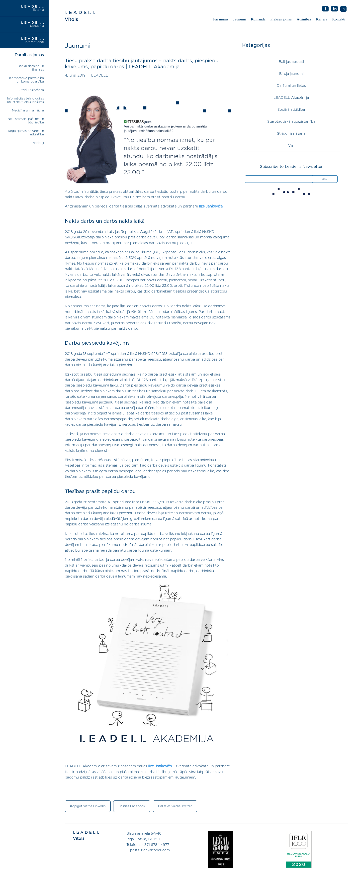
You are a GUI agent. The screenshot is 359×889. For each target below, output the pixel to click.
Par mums (220, 19)
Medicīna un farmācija (28, 110)
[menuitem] (343, 9)
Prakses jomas (281, 19)
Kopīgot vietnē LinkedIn (87, 806)
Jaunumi (239, 19)
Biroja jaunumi (291, 74)
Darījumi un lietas (291, 86)
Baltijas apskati (291, 62)
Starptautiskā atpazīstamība (291, 121)
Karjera (321, 19)
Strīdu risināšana (31, 90)
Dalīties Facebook (131, 806)
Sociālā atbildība (291, 109)
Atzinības (304, 19)
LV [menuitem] (343, 9)
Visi (291, 145)
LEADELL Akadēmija (291, 97)
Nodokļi (38, 142)
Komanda (258, 19)
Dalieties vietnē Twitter (175, 806)
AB (334, 8)
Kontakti (339, 19)
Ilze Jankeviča (211, 206)
